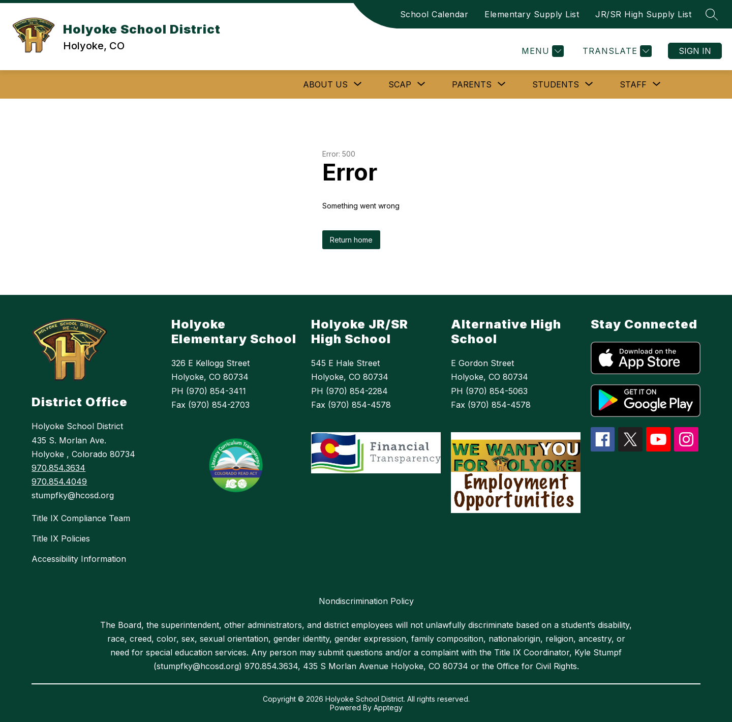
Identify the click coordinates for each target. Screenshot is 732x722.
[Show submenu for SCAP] (399, 84)
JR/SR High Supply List (643, 14)
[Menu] (541, 51)
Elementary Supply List (531, 14)
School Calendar (434, 14)
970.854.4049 (59, 481)
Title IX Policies (61, 538)
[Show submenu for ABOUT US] (325, 84)
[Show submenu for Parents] (472, 84)
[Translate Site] (616, 51)
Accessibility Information (79, 559)
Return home (351, 239)
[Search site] (712, 14)
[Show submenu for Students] (555, 84)
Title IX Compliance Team (81, 518)
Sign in (695, 51)
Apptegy (388, 707)
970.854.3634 (58, 468)
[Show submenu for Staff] (633, 84)
